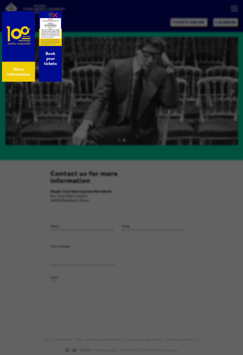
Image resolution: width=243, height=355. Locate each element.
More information (18, 72)
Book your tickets (50, 58)
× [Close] (55, 15)
